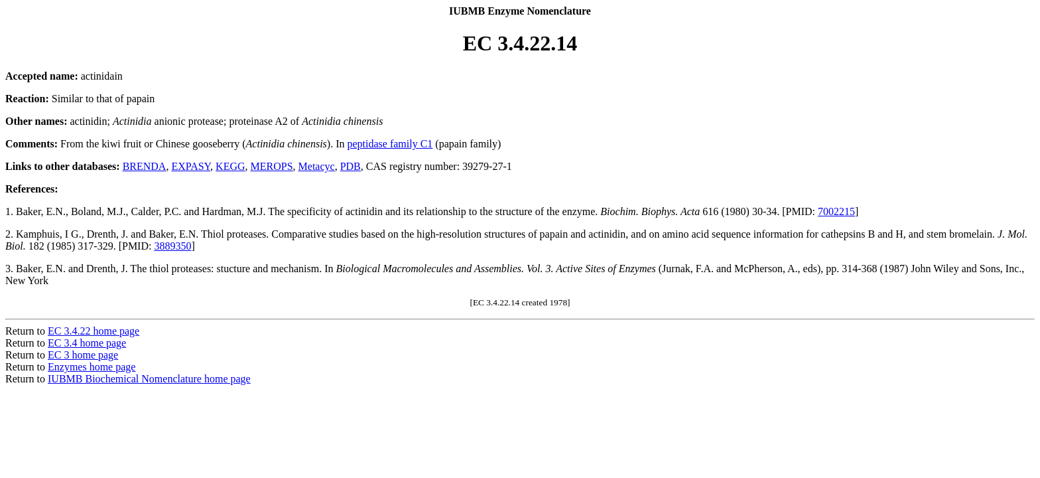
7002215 (836, 211)
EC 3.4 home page (87, 343)
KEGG (230, 166)
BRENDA (144, 166)
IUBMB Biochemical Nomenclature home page (149, 378)
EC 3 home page (83, 354)
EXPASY (190, 166)
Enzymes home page (91, 366)
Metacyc (316, 166)
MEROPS (272, 166)
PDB (350, 166)
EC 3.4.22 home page (93, 331)
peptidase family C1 (389, 143)
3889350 (172, 246)
